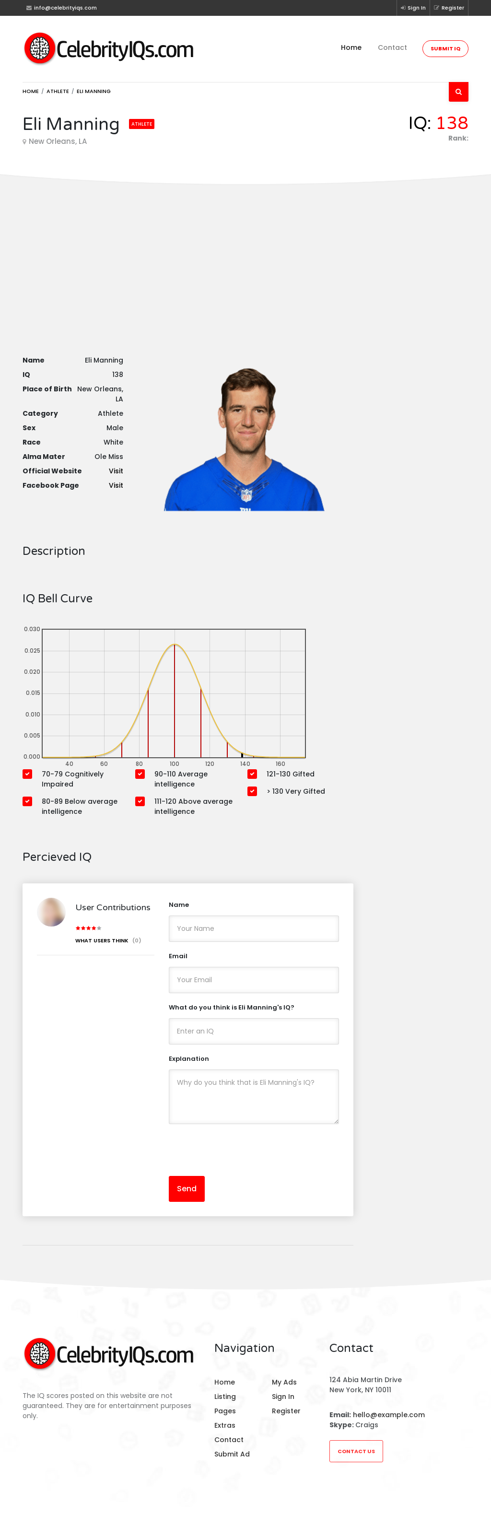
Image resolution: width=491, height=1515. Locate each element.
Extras (224, 1425)
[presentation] (242, 1150)
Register (449, 8)
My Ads (284, 1382)
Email (178, 956)
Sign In (413, 8)
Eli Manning (94, 91)
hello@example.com (389, 1415)
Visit (116, 471)
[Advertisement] (245, 258)
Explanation (189, 1058)
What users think (108, 940)
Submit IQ (445, 48)
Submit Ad (232, 1454)
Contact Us (356, 1451)
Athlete (58, 91)
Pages (225, 1411)
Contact (392, 47)
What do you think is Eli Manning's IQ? (231, 1007)
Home (351, 47)
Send (187, 1188)
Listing (225, 1396)
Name (179, 904)
